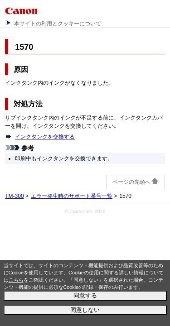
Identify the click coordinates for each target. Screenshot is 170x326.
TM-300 (14, 196)
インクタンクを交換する (45, 137)
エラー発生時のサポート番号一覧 (71, 196)
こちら (16, 280)
